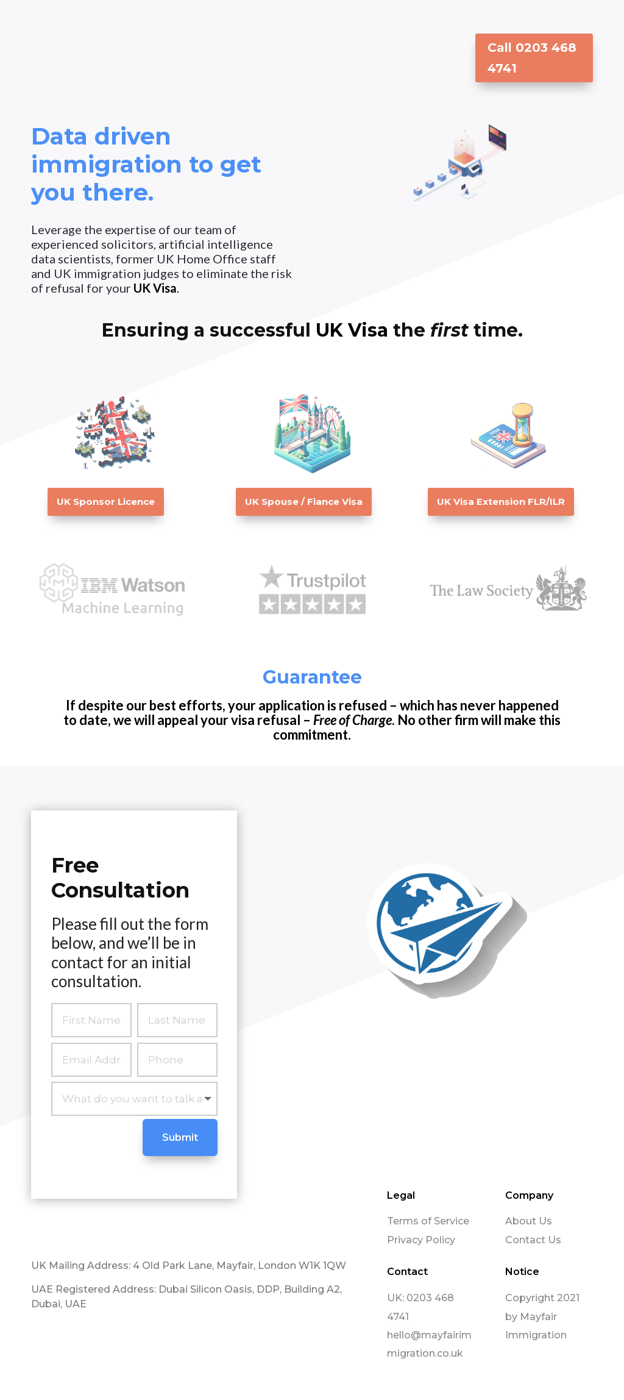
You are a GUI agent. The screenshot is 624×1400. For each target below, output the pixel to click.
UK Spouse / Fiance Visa (304, 501)
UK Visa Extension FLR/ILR (501, 501)
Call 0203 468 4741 (532, 58)
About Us (528, 1220)
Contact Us (533, 1239)
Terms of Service (428, 1220)
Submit (180, 1137)
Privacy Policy (421, 1239)
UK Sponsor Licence (106, 501)
